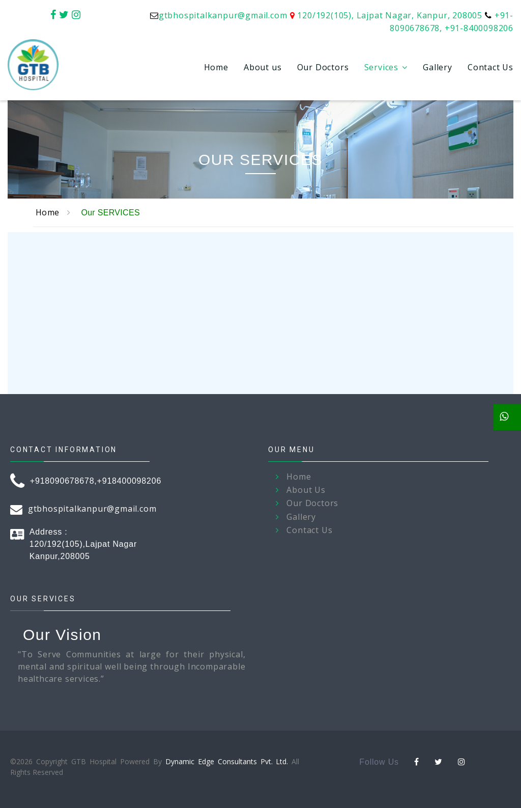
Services (381, 67)
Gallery (437, 67)
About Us (305, 490)
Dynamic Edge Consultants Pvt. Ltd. (226, 761)
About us (262, 67)
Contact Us (490, 67)
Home (216, 67)
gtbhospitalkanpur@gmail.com (223, 15)
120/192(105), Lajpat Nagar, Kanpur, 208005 (389, 15)
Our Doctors (323, 67)
